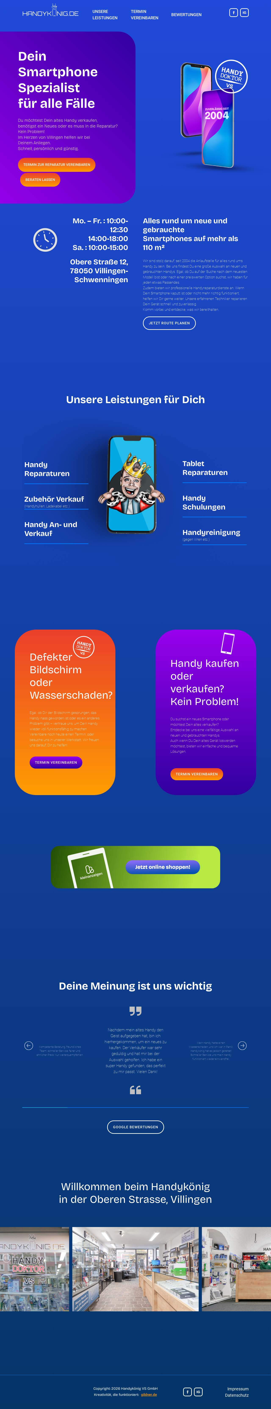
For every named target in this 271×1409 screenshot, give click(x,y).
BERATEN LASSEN (40, 180)
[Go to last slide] (28, 1045)
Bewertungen (186, 14)
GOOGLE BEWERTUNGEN (135, 1127)
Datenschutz (237, 1395)
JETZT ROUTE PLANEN (169, 323)
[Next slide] (242, 1045)
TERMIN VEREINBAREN (56, 762)
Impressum (238, 1388)
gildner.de (149, 1394)
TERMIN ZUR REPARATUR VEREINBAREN (56, 164)
